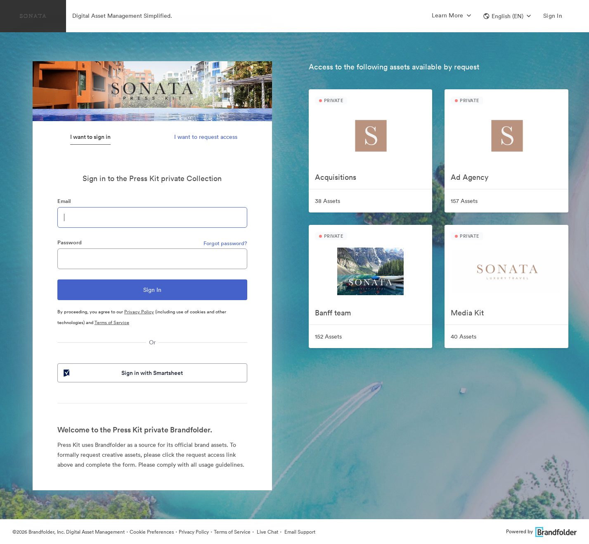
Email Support (299, 531)
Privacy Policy (139, 311)
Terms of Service (112, 322)
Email (64, 201)
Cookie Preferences (152, 531)
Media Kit (467, 312)
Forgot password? (225, 243)
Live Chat (266, 531)
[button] (507, 16)
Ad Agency (469, 177)
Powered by (541, 531)
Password (69, 242)
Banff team (333, 312)
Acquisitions (335, 177)
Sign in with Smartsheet (122, 373)
